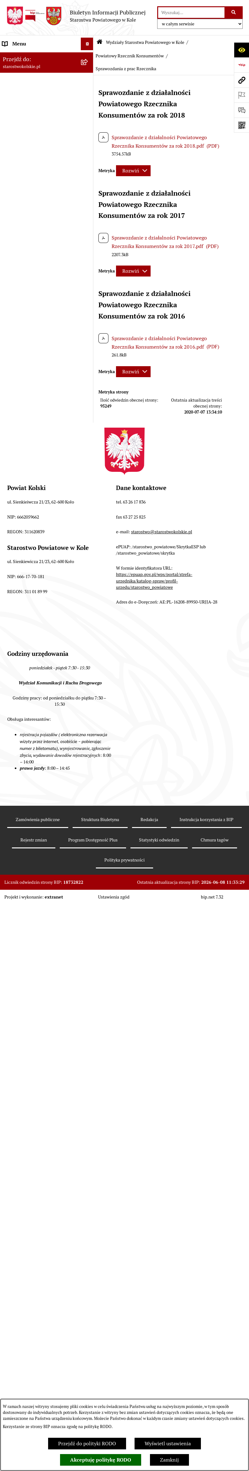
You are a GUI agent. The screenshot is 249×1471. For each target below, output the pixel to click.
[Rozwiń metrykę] (133, 170)
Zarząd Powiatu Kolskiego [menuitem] (31, 151)
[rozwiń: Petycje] (88, 1045)
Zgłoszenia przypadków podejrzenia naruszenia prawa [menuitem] (36, 1156)
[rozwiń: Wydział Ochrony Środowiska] (88, 406)
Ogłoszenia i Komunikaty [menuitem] (31, 69)
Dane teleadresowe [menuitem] (24, 81)
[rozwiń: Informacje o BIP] (88, 1127)
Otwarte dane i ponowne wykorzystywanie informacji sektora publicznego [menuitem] (34, 1024)
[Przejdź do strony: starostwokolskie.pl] (241, 79)
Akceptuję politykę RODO (100, 1460)
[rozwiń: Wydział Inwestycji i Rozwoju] (88, 519)
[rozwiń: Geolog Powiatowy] (88, 632)
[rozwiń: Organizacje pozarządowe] (88, 202)
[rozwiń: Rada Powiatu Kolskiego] (88, 139)
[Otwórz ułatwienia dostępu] (241, 49)
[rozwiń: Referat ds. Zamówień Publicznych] (88, 535)
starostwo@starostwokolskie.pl (161, 1298)
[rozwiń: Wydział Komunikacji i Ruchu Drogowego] (88, 422)
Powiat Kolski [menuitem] (18, 94)
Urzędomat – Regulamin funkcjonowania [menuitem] (30, 251)
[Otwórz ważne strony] (241, 95)
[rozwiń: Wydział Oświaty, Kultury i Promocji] (88, 446)
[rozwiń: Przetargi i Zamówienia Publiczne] (88, 189)
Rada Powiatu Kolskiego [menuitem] (29, 139)
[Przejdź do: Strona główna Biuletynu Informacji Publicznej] (99, 42)
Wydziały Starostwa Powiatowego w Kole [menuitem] (40, 271)
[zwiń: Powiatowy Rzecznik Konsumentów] (88, 665)
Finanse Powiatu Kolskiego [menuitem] (33, 164)
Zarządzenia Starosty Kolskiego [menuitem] (38, 959)
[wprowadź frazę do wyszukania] (191, 12)
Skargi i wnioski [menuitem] (20, 984)
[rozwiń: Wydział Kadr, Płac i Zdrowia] (88, 324)
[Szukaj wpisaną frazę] (234, 12)
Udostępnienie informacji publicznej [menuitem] (31, 1001)
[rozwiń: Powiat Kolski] (88, 94)
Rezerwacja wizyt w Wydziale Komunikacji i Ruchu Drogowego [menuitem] (39, 231)
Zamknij (169, 1460)
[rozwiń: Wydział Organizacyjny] (88, 341)
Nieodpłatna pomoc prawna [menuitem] (34, 971)
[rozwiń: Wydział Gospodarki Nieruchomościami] (88, 381)
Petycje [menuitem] (11, 1044)
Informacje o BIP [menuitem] (22, 1127)
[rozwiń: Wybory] (88, 127)
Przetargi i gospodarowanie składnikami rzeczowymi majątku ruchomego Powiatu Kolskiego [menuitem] (40, 906)
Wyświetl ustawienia (168, 1443)
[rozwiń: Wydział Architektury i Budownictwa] (88, 357)
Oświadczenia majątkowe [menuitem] (31, 946)
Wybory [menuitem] (11, 126)
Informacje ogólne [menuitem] (23, 56)
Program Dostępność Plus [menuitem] (31, 1102)
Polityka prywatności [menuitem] (26, 1139)
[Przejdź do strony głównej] (76, 16)
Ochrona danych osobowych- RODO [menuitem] (35, 1086)
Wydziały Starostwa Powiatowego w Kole (145, 42)
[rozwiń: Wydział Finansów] (88, 307)
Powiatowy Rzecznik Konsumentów (130, 56)
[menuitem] (46, 291)
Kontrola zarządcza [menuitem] (24, 1057)
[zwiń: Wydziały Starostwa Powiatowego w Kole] (88, 267)
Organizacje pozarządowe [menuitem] (31, 201)
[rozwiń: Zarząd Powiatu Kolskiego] (88, 152)
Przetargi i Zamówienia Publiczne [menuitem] (41, 189)
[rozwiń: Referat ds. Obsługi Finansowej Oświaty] (88, 471)
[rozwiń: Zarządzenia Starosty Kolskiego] (88, 959)
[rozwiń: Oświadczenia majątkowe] (88, 947)
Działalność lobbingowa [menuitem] (29, 1114)
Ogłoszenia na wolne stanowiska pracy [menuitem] (39, 930)
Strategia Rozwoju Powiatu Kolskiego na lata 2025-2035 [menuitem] (35, 110)
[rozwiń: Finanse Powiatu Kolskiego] (88, 164)
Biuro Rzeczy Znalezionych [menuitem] (33, 1069)
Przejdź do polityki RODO (87, 1443)
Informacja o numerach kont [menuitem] (34, 176)
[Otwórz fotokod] (241, 125)
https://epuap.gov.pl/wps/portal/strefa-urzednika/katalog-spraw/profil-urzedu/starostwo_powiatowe (154, 1347)
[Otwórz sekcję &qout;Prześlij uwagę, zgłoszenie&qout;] (241, 110)
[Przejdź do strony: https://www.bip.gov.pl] (241, 64)
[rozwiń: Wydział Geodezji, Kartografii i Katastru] (88, 495)
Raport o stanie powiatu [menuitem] (29, 214)
